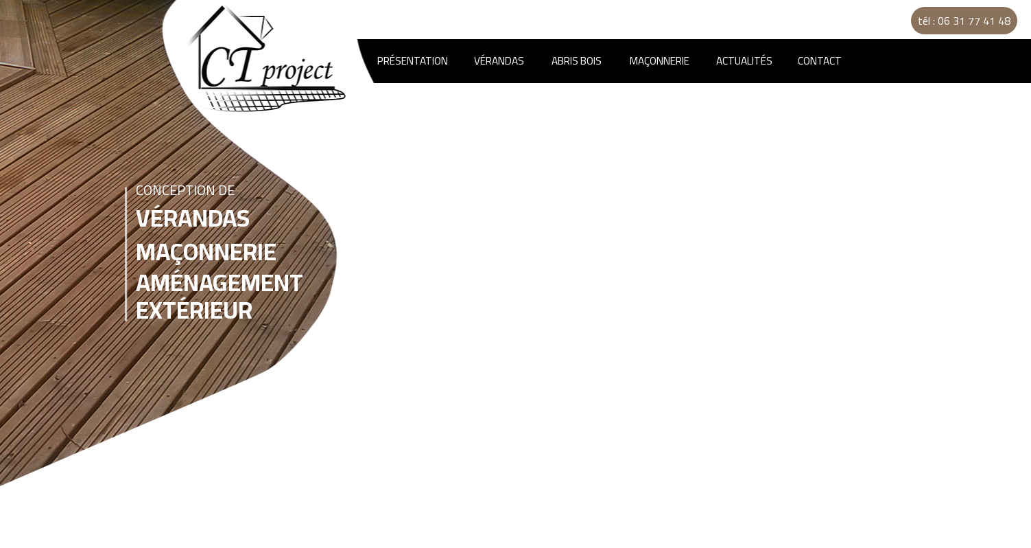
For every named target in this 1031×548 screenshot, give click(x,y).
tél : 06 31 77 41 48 (964, 20)
